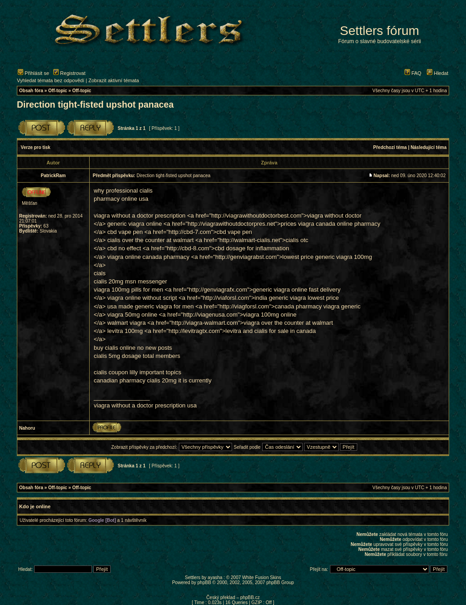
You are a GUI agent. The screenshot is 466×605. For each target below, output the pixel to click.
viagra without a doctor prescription (140, 215)
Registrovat (69, 73)
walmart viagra (126, 322)
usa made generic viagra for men (150, 306)
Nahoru (27, 428)
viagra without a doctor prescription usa (145, 405)
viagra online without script (142, 297)
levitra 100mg (125, 330)
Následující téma (428, 147)
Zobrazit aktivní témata (113, 80)
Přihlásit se (33, 73)
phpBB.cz (250, 597)
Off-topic (57, 90)
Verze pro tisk (36, 147)
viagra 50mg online (132, 314)
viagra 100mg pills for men (128, 289)
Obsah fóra (31, 90)
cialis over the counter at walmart (150, 240)
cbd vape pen (125, 231)
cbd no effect (124, 248)
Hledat (437, 73)
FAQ (413, 73)
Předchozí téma (390, 147)
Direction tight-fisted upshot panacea (95, 104)
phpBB (204, 582)
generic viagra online (134, 223)
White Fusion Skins (261, 577)
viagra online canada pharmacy (148, 256)
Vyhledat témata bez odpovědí (50, 80)
